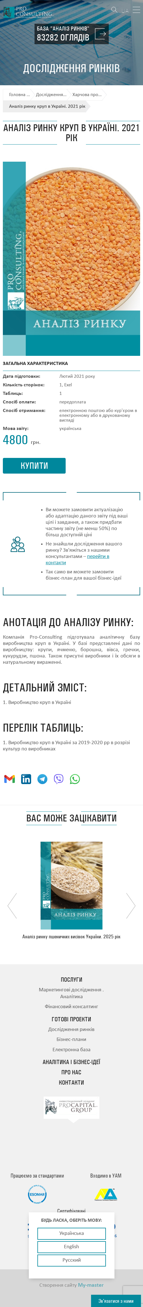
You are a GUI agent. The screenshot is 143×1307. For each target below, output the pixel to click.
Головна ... (19, 94)
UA (125, 10)
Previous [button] (12, 906)
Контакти (71, 1082)
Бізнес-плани (71, 1039)
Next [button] (131, 906)
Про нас (71, 1072)
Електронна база (71, 1050)
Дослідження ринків (71, 1029)
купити (34, 465)
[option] (71, 890)
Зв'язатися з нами (116, 1301)
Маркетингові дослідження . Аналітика (71, 993)
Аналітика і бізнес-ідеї (71, 1062)
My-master (91, 1285)
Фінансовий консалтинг (71, 1007)
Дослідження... (51, 94)
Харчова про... (87, 94)
